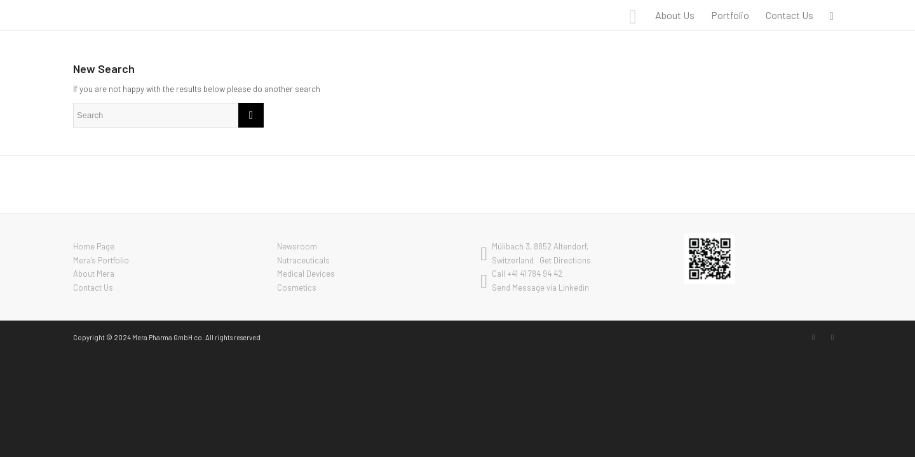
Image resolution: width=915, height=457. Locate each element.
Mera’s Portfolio (101, 260)
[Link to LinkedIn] (813, 337)
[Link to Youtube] (832, 337)
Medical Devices (306, 273)
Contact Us (93, 287)
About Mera (93, 273)
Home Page (93, 246)
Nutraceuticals (303, 260)
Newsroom (297, 246)
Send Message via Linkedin (540, 287)
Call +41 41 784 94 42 (527, 273)
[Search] (832, 15)
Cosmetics (296, 287)
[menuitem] (675, 15)
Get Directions (565, 260)
